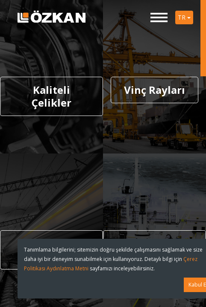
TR (184, 17)
